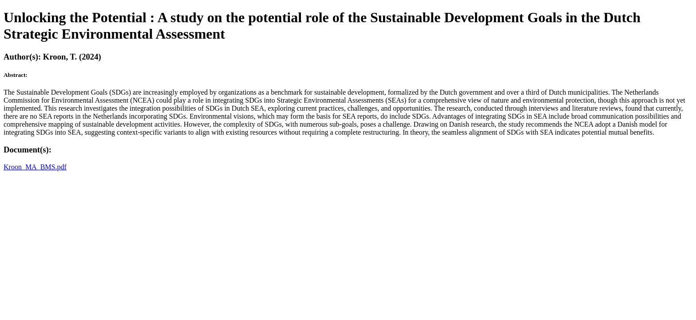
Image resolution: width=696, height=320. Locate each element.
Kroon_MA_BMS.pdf (35, 167)
